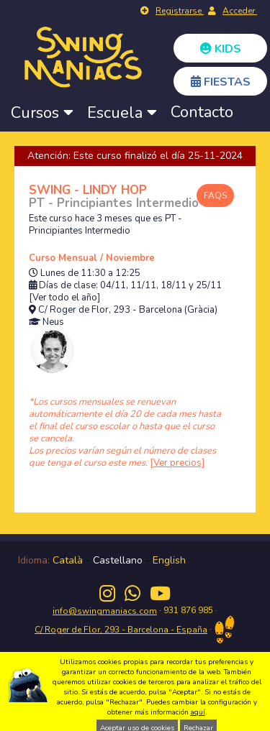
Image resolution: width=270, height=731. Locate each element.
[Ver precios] (177, 462)
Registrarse (180, 11)
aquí (198, 712)
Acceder (239, 11)
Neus (53, 322)
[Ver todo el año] (64, 298)
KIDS (220, 49)
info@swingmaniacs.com (105, 611)
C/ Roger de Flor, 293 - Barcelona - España (121, 629)
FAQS (215, 195)
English (169, 560)
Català (68, 560)
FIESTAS (221, 82)
